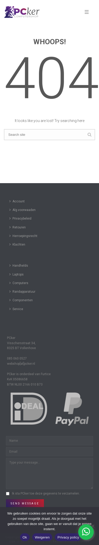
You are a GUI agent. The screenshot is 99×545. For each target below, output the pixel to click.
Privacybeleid (20, 218)
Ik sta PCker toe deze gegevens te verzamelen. (46, 493)
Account (17, 201)
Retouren (17, 227)
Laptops (16, 274)
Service (16, 309)
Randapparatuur (22, 291)
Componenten (21, 300)
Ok (25, 537)
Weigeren (42, 537)
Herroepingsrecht (23, 236)
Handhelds (18, 265)
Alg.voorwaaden (22, 210)
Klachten (17, 244)
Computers (18, 283)
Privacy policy (68, 537)
